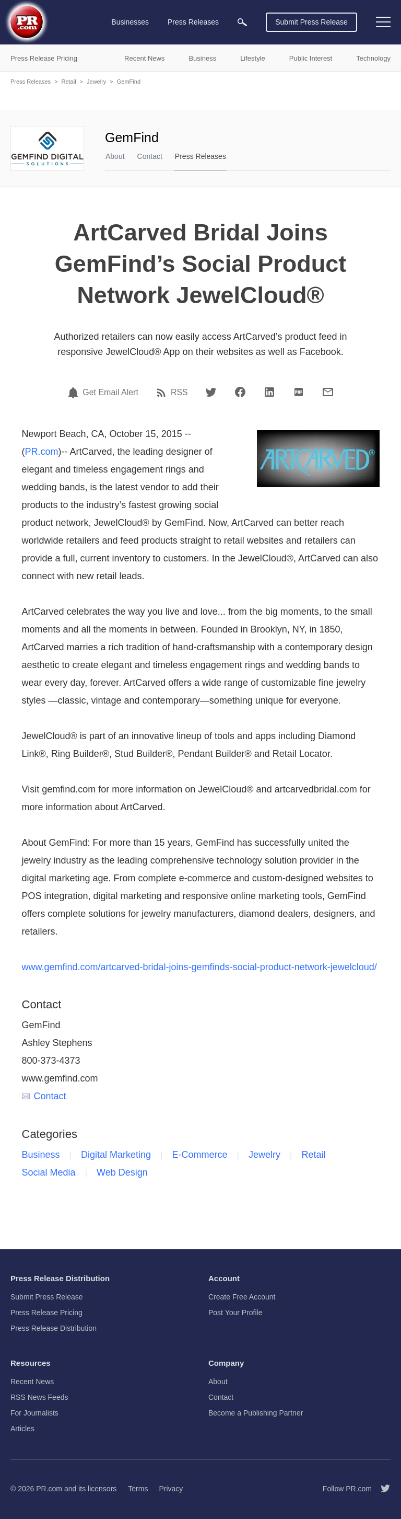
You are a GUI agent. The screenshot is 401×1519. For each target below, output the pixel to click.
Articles (22, 1428)
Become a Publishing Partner (255, 1413)
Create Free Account (241, 1297)
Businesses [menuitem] (130, 22)
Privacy (171, 1488)
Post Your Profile (235, 1312)
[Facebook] (240, 392)
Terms (138, 1488)
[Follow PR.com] (381, 1488)
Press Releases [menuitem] (193, 22)
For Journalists (34, 1413)
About (115, 156)
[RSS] (163, 392)
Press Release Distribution (53, 1328)
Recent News (32, 1381)
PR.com (41, 451)
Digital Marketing (116, 1154)
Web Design (122, 1172)
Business (41, 1154)
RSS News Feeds (39, 1397)
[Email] (328, 392)
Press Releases (30, 81)
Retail (68, 81)
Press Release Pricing (46, 1312)
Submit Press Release (311, 22)
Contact (149, 156)
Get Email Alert (110, 392)
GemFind (128, 81)
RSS (179, 392)
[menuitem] (242, 22)
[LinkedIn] (269, 392)
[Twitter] (211, 392)
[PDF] (298, 392)
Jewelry (96, 81)
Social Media (49, 1172)
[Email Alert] (74, 392)
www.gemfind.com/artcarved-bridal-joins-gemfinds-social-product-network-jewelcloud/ (199, 967)
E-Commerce (200, 1154)
